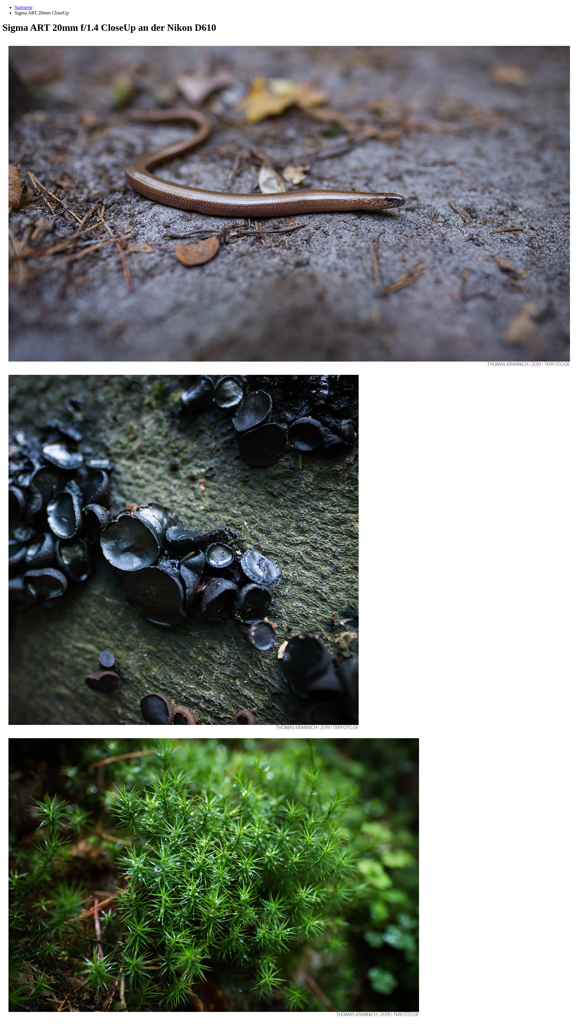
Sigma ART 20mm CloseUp (41, 12)
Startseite (23, 7)
